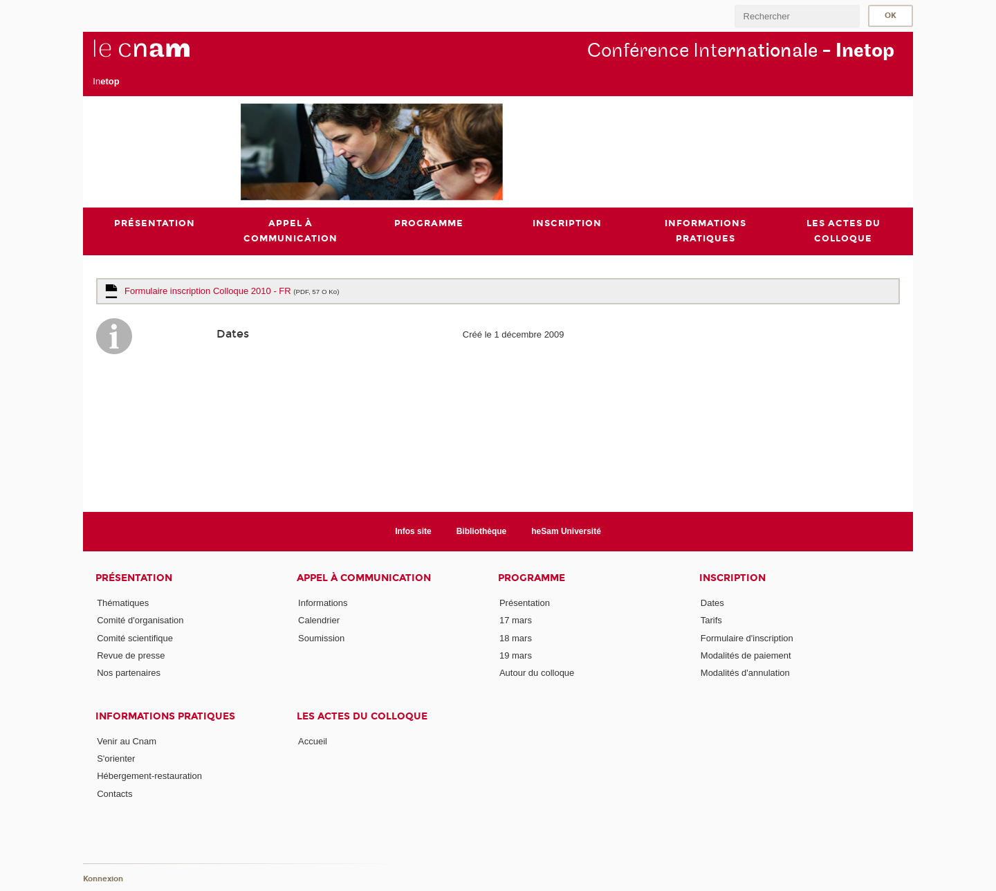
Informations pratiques (165, 716)
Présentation (133, 578)
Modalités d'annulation (745, 673)
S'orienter (116, 758)
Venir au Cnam (126, 741)
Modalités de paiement (746, 655)
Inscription (732, 578)
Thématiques (123, 603)
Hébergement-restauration (149, 776)
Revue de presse (131, 655)
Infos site (413, 531)
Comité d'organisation (140, 620)
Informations (323, 603)
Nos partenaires (128, 673)
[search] (797, 16)
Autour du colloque (536, 673)
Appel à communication (364, 578)
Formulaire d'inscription (747, 638)
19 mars (515, 655)
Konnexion (103, 878)
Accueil (312, 741)
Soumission (321, 638)
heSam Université (566, 531)
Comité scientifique (135, 638)
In (106, 81)
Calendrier (319, 620)
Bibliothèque (481, 531)
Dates (712, 603)
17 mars (515, 620)
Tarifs (711, 620)
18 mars (515, 638)
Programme (531, 578)
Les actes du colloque (362, 716)
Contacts (114, 794)
